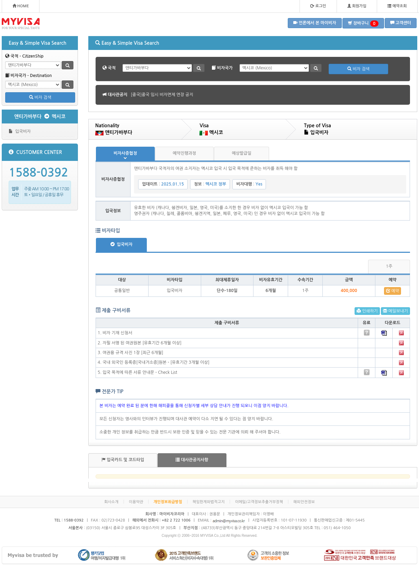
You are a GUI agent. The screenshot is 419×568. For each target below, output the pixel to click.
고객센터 (400, 22)
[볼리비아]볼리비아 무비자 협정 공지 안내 (168, 95)
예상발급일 (241, 153)
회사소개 (111, 502)
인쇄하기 (367, 311)
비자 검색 (40, 97)
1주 (389, 266)
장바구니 (363, 23)
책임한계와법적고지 (209, 502)
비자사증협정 (125, 153)
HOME (20, 6)
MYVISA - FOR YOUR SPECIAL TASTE (21, 23)
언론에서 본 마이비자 (314, 22)
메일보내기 (395, 311)
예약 (392, 291)
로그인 (318, 6)
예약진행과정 (184, 153)
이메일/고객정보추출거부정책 (259, 502)
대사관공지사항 (192, 459)
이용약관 (136, 502)
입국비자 (20, 131)
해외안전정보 (304, 502)
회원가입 (356, 6)
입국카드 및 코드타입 (122, 459)
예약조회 (397, 6)
